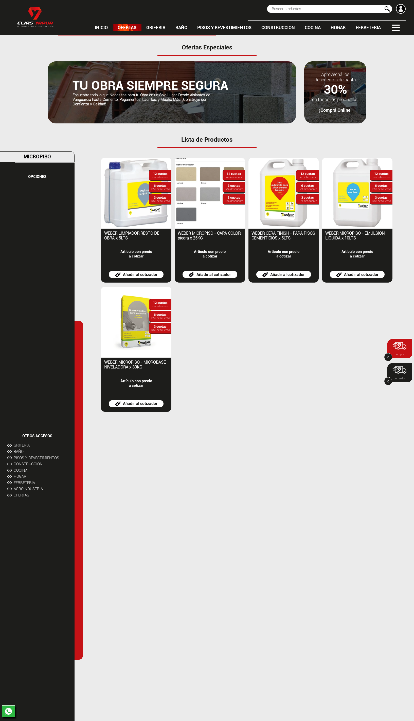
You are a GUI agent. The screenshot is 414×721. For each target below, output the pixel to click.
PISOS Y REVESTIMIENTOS (224, 27)
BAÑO (181, 27)
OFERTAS (127, 27)
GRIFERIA (155, 27)
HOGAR (338, 27)
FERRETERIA (368, 27)
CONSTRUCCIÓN (278, 27)
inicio (101, 27)
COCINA (313, 27)
